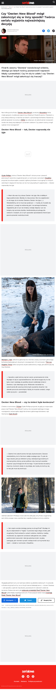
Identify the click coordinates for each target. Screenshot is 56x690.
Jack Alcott (13, 415)
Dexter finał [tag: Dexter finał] (21, 606)
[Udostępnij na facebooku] (43, 31)
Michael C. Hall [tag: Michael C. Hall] (6, 608)
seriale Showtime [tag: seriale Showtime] (20, 608)
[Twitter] (28, 677)
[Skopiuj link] (53, 31)
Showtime (43, 113)
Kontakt (16, 682)
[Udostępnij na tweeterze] (48, 31)
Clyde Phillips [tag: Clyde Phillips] (9, 606)
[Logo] (28, 672)
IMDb (23, 121)
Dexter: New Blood (25, 113)
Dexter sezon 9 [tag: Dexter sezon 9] (30, 606)
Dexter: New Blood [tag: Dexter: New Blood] (40, 606)
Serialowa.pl (4, 7)
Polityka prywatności (35, 682)
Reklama (24, 682)
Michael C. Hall (7, 360)
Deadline (48, 179)
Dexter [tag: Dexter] (16, 606)
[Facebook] (23, 677)
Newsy (10, 7)
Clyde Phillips (6, 176)
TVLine (18, 407)
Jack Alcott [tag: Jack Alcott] (49, 606)
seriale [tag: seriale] (13, 608)
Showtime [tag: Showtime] (28, 608)
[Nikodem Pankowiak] (17, 31)
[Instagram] (33, 677)
